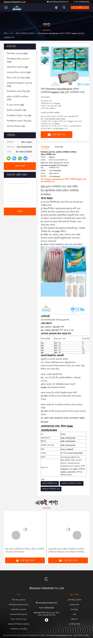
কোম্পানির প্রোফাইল (74, 600)
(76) (16, 110)
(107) (18, 98)
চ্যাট (80, 7)
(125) (19, 84)
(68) (17, 67)
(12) (19, 121)
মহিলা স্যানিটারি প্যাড (49, 483)
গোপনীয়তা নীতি (74, 624)
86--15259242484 (81, 2)
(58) (19, 72)
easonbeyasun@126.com (58, 2)
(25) (19, 116)
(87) (18, 91)
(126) (18, 60)
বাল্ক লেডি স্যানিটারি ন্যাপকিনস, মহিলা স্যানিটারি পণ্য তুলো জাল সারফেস (24, 550)
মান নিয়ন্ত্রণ (74, 610)
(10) (16, 126)
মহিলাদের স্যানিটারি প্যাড (51, 489)
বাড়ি (5, 33)
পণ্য (11, 33)
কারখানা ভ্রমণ (74, 605)
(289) (17, 54)
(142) (18, 78)
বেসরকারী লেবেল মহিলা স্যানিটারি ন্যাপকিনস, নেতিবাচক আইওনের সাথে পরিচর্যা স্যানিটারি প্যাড (66, 550)
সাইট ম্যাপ (74, 619)
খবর (74, 614)
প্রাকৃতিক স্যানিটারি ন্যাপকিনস (72, 483)
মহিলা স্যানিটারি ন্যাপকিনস (25, 33)
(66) (15, 105)
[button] (16, 535)
